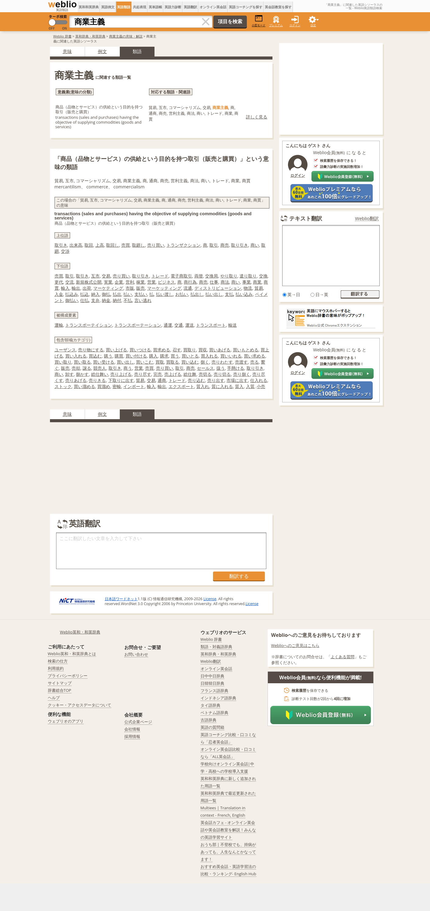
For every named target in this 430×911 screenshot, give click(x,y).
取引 (213, 245)
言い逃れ (142, 300)
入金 (59, 294)
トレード (160, 276)
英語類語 (123, 7)
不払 (127, 300)
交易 (106, 276)
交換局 (211, 276)
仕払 (84, 300)
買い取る (82, 362)
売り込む (196, 380)
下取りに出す (121, 380)
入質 (250, 386)
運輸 (59, 325)
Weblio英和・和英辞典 (80, 632)
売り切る (222, 374)
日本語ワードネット (121, 598)
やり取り (228, 276)
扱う (220, 368)
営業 (151, 282)
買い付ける (136, 356)
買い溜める (84, 386)
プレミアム (276, 25)
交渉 (65, 251)
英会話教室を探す (278, 7)
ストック (63, 386)
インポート (133, 386)
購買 (119, 356)
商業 (257, 282)
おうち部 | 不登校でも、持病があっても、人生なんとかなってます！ (228, 852)
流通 (187, 288)
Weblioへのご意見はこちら (295, 645)
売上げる (172, 374)
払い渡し (164, 294)
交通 (178, 325)
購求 (164, 356)
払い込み (244, 294)
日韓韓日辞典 (212, 683)
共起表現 (139, 7)
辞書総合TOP (59, 690)
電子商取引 (181, 276)
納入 (95, 294)
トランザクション (183, 245)
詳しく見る (256, 117)
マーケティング (108, 288)
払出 (117, 294)
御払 (106, 294)
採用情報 (132, 736)
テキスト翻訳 (305, 218)
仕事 (214, 282)
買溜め (103, 386)
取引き (61, 245)
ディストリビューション (217, 288)
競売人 (99, 368)
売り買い (155, 245)
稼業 (140, 282)
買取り (189, 350)
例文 (102, 51)
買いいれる (231, 356)
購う (108, 356)
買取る (172, 362)
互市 (95, 276)
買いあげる (219, 350)
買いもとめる (245, 350)
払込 (84, 294)
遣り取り (248, 276)
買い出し (125, 362)
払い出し (213, 294)
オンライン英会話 (213, 7)
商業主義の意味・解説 (126, 36)
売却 (76, 368)
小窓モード (258, 21)
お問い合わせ (136, 654)
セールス (205, 368)
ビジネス (166, 282)
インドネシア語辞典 (218, 698)
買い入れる (76, 356)
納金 (106, 300)
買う (175, 356)
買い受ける (103, 362)
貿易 (258, 288)
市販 (130, 288)
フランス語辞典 (214, 690)
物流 (247, 288)
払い (127, 294)
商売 (224, 245)
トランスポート (211, 325)
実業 (108, 282)
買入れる (209, 356)
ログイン (295, 25)
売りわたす (222, 362)
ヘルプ (54, 697)
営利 (130, 282)
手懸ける (235, 368)
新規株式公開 (88, 282)
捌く (205, 362)
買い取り (63, 362)
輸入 (65, 288)
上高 (99, 245)
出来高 (75, 245)
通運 (168, 325)
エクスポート (181, 386)
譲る (87, 368)
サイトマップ (60, 683)
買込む (95, 356)
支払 (229, 294)
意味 (67, 51)
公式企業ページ (138, 721)
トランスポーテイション (88, 325)
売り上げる (121, 374)
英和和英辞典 (89, 7)
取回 (88, 245)
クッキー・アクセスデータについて (79, 705)
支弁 (95, 300)
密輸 (116, 386)
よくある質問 (342, 656)
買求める (161, 350)
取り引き (239, 245)
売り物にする (91, 350)
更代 (59, 282)
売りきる (97, 380)
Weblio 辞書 (62, 36)
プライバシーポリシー (67, 675)
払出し (196, 294)
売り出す (215, 380)
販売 (140, 288)
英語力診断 (173, 7)
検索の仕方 (58, 661)
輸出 (76, 288)
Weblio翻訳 (367, 218)
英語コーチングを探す (245, 7)
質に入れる (222, 386)
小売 (261, 386)
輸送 (232, 325)
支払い (140, 294)
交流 (69, 282)
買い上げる (116, 350)
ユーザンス (65, 350)
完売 (157, 374)
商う (127, 368)
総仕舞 (189, 374)
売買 (125, 245)
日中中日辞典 (212, 676)
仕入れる (258, 380)
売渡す (241, 362)
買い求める (254, 356)
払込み (71, 294)
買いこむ (144, 362)
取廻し (138, 245)
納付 (117, 300)
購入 (153, 356)
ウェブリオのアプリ (66, 721)
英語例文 (108, 7)
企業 (119, 282)
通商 (162, 380)
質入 (239, 386)
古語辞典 (208, 720)
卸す (69, 374)
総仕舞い (99, 374)
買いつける (140, 350)
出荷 (87, 288)
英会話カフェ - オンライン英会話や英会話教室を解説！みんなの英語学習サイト (228, 830)
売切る (205, 374)
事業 (246, 282)
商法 (225, 282)
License (209, 598)
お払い (181, 294)
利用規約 (56, 668)
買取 (159, 362)
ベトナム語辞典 (214, 712)
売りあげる (76, 380)
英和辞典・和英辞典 (90, 36)
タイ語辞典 (210, 705)
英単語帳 (155, 7)
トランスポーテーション (137, 325)
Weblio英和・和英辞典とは (72, 653)
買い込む (189, 362)
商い (255, 245)
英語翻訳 (190, 7)
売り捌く (241, 374)
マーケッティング (164, 288)
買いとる (190, 356)
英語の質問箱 (212, 727)
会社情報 (132, 729)
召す (176, 350)
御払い (71, 300)
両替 (198, 276)
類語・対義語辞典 (216, 646)
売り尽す (142, 374)
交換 (263, 276)
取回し (112, 245)
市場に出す (237, 380)
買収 (202, 350)
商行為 (190, 282)
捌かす (82, 374)
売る (254, 362)
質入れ (202, 386)
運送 (189, 325)
